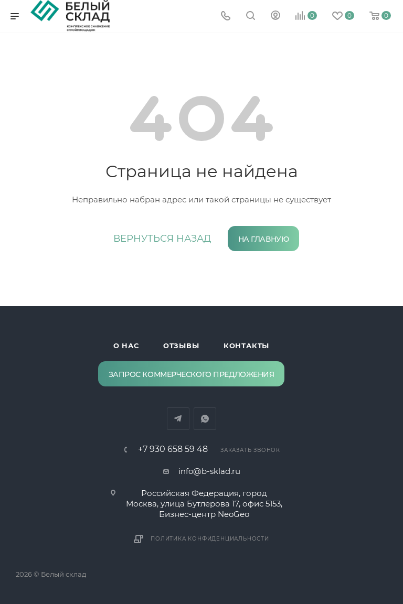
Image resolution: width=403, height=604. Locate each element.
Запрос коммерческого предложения (191, 374)
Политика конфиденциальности (210, 538)
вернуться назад (162, 238)
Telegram (178, 418)
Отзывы (181, 345)
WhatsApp (205, 418)
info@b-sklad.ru (209, 471)
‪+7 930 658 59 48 (173, 449)
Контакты (246, 345)
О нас (126, 345)
